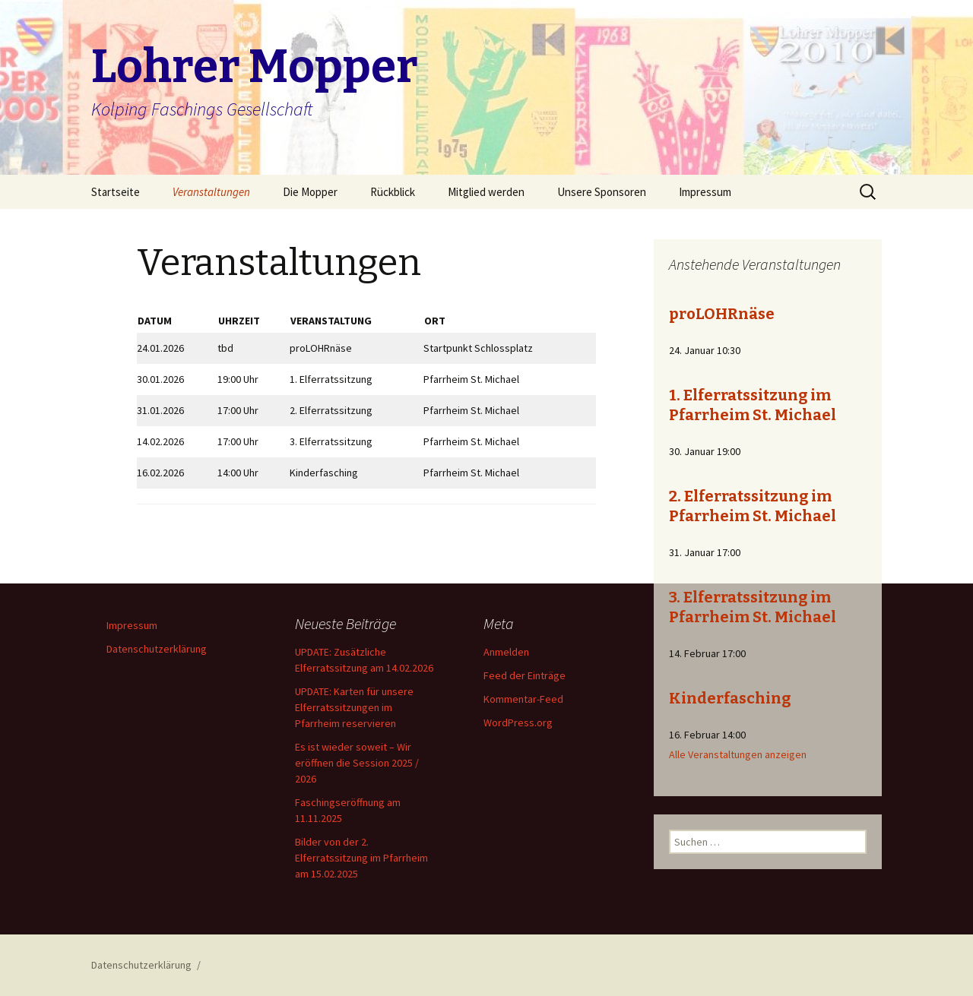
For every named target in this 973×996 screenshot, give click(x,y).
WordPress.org (518, 722)
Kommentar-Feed (523, 699)
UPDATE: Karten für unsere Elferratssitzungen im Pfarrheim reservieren (354, 707)
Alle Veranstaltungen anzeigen (738, 754)
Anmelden (506, 652)
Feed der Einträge (524, 675)
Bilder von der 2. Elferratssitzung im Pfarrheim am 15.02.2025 (361, 858)
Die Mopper (310, 192)
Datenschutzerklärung (156, 649)
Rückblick (392, 192)
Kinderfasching (730, 698)
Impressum (705, 192)
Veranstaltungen (211, 192)
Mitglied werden (486, 192)
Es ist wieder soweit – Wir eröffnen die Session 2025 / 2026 (357, 763)
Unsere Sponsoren (601, 192)
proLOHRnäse (722, 314)
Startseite (115, 192)
